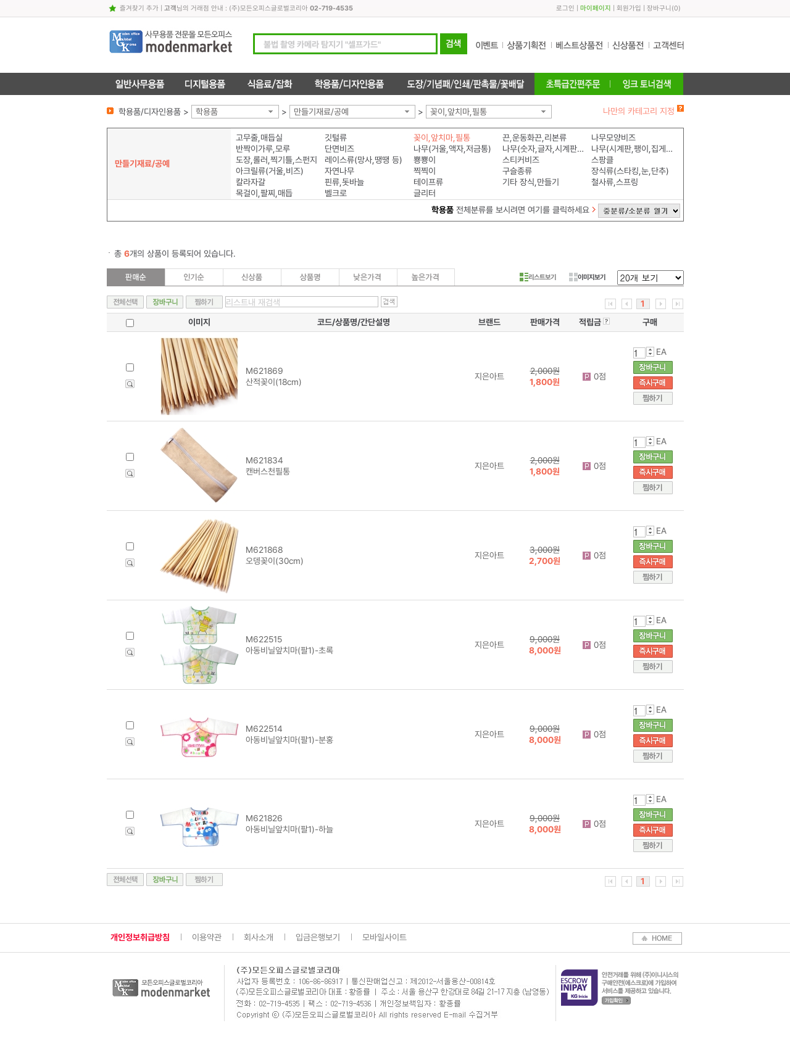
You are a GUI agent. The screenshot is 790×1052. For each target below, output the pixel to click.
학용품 (207, 112)
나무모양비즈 (613, 138)
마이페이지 (595, 8)
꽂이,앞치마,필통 (458, 112)
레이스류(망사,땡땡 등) (363, 160)
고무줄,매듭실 (259, 138)
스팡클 (602, 160)
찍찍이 (425, 171)
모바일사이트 (384, 937)
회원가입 (629, 8)
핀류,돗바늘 (344, 182)
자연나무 (339, 171)
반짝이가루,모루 (263, 149)
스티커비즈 (520, 160)
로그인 (565, 8)
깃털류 (336, 138)
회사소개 (258, 937)
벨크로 (336, 193)
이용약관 (207, 937)
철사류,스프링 (614, 182)
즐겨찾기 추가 (139, 8)
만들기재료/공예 (321, 112)
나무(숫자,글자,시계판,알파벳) (544, 149)
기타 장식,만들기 (530, 182)
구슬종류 (517, 171)
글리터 (425, 193)
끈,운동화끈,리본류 (534, 138)
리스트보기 (538, 277)
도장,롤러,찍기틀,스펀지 (276, 160)
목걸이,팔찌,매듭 (264, 193)
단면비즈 (339, 149)
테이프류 (428, 182)
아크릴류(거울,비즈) (270, 171)
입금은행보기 (318, 937)
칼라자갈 (250, 182)
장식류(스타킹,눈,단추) (630, 171)
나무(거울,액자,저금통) (452, 149)
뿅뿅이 (425, 160)
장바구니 (659, 8)
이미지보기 (587, 277)
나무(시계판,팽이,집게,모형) (633, 149)
